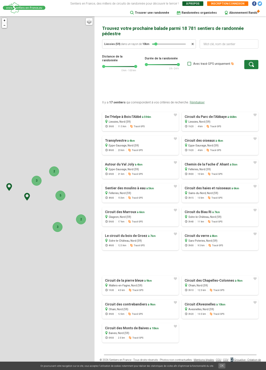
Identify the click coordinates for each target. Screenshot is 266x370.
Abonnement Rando (243, 12)
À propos (193, 3)
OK (222, 366)
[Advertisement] (180, 88)
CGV (225, 359)
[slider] (155, 44)
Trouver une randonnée (152, 12)
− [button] (4, 25)
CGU (218, 359)
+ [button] (4, 20)
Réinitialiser (197, 102)
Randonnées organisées (199, 12)
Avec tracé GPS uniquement (211, 64)
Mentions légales (204, 359)
